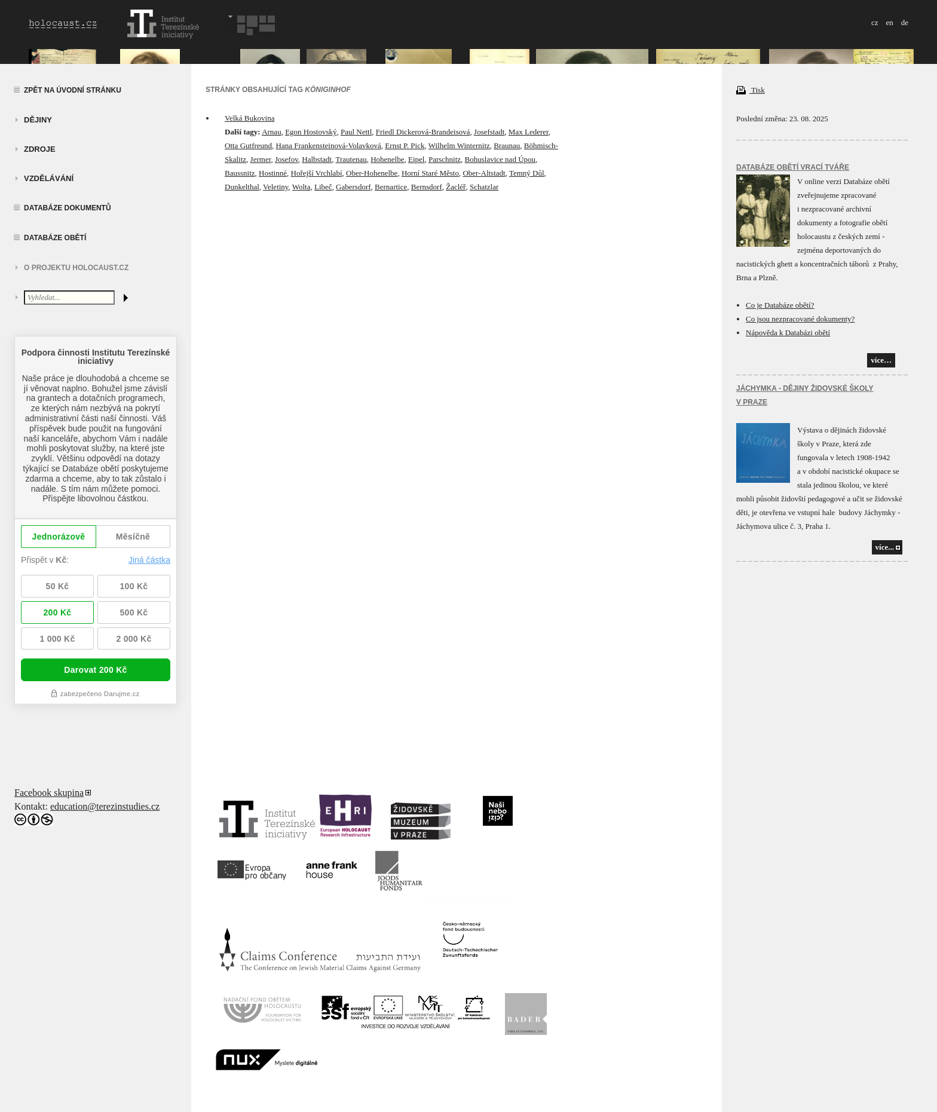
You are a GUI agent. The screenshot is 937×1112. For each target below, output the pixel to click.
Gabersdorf (353, 186)
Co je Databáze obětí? (780, 305)
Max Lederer (529, 131)
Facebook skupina (49, 793)
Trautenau (350, 159)
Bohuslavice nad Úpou (500, 159)
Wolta (301, 186)
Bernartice (391, 186)
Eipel (416, 159)
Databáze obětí (55, 238)
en (889, 22)
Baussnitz (240, 173)
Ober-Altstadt (484, 173)
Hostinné (273, 173)
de (904, 22)
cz (874, 22)
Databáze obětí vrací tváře (792, 167)
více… (881, 360)
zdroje (40, 149)
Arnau (271, 131)
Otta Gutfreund (248, 145)
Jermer (260, 159)
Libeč (323, 186)
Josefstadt (489, 131)
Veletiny (275, 186)
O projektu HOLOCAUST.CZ (76, 268)
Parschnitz (444, 159)
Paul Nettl (356, 131)
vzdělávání (49, 178)
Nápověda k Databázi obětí (788, 332)
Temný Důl (526, 173)
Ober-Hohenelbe (371, 173)
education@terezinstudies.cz (105, 806)
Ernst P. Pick (404, 145)
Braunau (507, 145)
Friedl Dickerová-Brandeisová (423, 131)
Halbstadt (317, 159)
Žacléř (456, 186)
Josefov (286, 159)
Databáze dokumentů (67, 208)
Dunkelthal (242, 186)
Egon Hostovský (310, 131)
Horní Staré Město (430, 173)
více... (884, 547)
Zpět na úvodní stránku (72, 90)
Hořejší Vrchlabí (316, 173)
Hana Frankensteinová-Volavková (328, 145)
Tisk (750, 89)
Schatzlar (484, 186)
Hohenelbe (387, 159)
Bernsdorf (426, 186)
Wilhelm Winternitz (459, 145)
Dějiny (38, 119)
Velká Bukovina (249, 118)
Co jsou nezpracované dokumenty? (800, 318)
